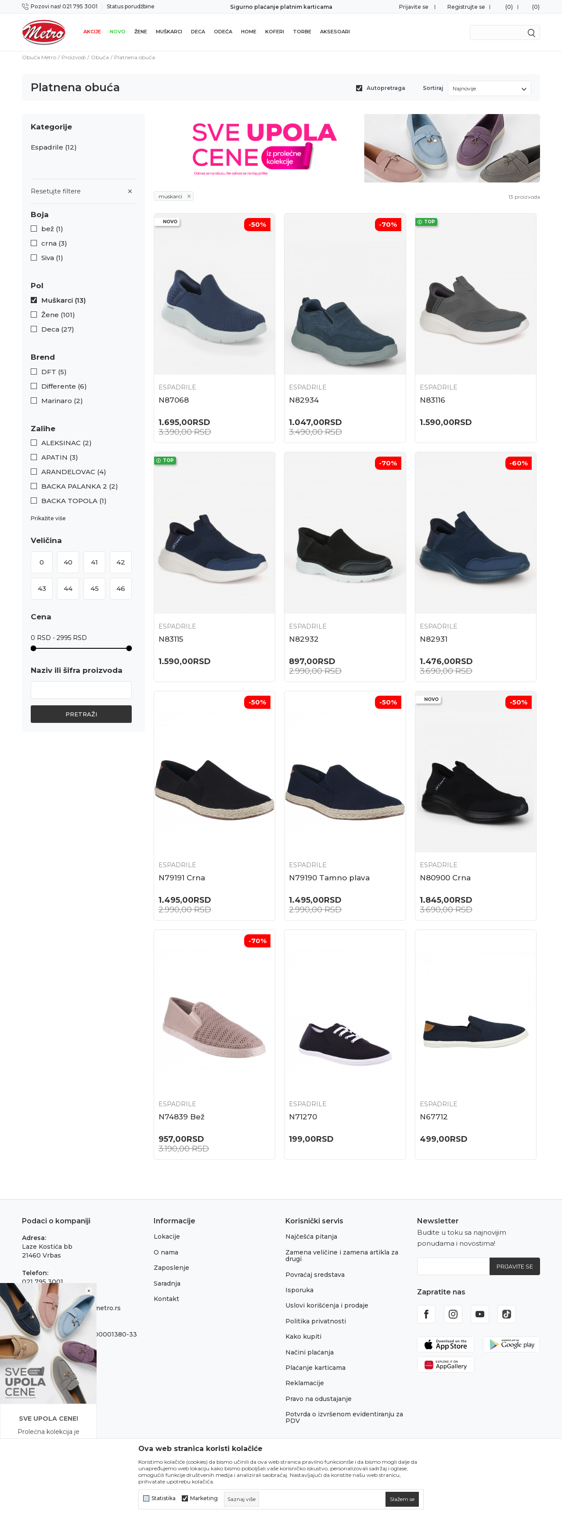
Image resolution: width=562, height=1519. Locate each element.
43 (42, 588)
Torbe (302, 32)
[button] (83, 215)
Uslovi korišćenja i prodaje (326, 1305)
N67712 (434, 1116)
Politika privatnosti (315, 1321)
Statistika (163, 1498)
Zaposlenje (171, 1268)
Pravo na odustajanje (318, 1399)
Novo (118, 32)
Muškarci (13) (63, 300)
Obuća (100, 57)
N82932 (304, 639)
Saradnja (167, 1283)
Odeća (223, 32)
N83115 (171, 639)
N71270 (303, 1116)
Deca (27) (57, 329)
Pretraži (81, 714)
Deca (198, 32)
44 (68, 588)
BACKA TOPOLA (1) (74, 501)
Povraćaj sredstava (315, 1275)
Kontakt (166, 1299)
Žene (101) (58, 315)
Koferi (274, 32)
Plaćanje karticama (315, 1368)
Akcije (92, 32)
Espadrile (54, 147)
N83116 (432, 400)
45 (94, 588)
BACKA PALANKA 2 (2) (79, 486)
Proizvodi (73, 57)
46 (120, 588)
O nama (166, 1252)
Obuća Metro (39, 57)
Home (248, 32)
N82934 (304, 400)
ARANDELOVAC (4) (73, 472)
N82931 (433, 639)
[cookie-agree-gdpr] (402, 1499)
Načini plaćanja (309, 1352)
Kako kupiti (303, 1336)
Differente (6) (64, 386)
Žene (140, 32)
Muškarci (169, 32)
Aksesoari (335, 32)
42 (120, 562)
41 (94, 562)
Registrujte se (466, 7)
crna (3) (54, 243)
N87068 (174, 400)
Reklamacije (304, 1383)
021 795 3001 (42, 1282)
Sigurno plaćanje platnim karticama (281, 7)
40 (68, 562)
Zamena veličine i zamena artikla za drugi (341, 1255)
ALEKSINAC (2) (66, 443)
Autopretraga (386, 88)
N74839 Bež (182, 1116)
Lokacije (167, 1236)
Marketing (204, 1498)
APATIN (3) (59, 457)
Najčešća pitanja (311, 1236)
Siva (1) (52, 258)
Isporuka (299, 1290)
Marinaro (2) (62, 401)
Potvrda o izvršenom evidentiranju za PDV (344, 1417)
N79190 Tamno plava (329, 877)
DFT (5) (54, 372)
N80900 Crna (445, 877)
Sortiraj (433, 88)
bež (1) (52, 229)
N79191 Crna (182, 877)
